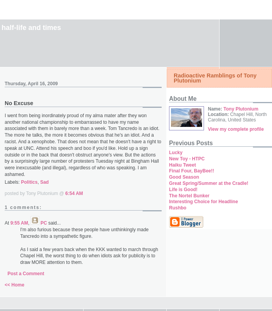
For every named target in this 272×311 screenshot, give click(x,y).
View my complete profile (236, 129)
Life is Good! (183, 189)
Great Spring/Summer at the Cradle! (208, 183)
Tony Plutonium (240, 109)
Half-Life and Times (31, 28)
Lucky (176, 152)
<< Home (14, 285)
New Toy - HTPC (187, 159)
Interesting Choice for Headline (203, 201)
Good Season (184, 177)
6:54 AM (74, 193)
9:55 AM (19, 223)
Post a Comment (25, 273)
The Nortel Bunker (189, 196)
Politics (29, 182)
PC (43, 223)
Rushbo (178, 208)
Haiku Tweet (182, 165)
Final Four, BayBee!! (191, 171)
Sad (44, 182)
